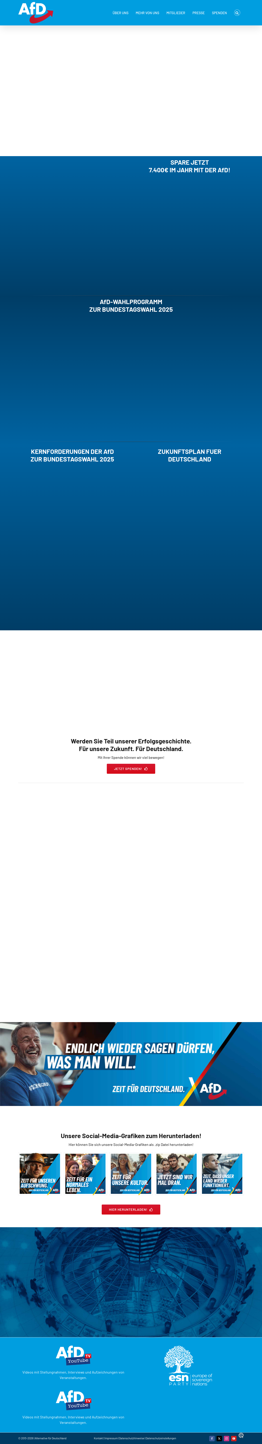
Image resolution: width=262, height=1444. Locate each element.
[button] (237, 12)
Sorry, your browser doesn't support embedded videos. (61, 223)
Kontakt (99, 1438)
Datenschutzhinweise (131, 1438)
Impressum (111, 1438)
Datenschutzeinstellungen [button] (161, 1438)
